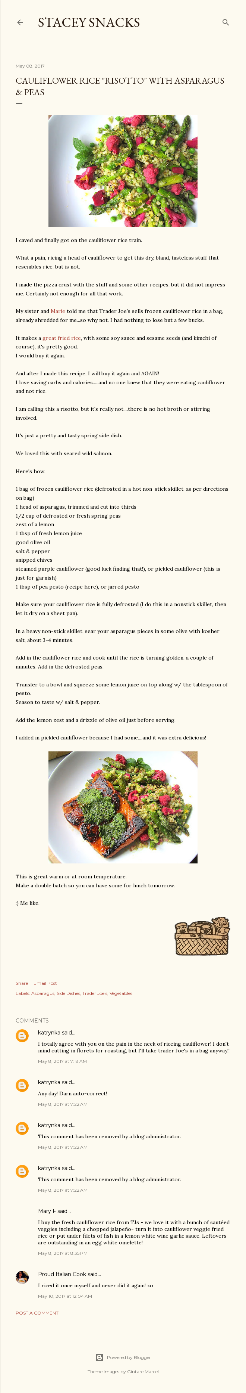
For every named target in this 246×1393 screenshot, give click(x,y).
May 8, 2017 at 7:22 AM (63, 1104)
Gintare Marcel (143, 1371)
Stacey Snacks (89, 22)
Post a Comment (37, 1313)
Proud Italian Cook (62, 1274)
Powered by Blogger (123, 1357)
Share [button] (22, 983)
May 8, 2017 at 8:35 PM (63, 1253)
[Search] (225, 20)
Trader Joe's (94, 993)
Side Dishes (68, 993)
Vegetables (121, 993)
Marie (58, 311)
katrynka (49, 1032)
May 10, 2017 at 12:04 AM (65, 1296)
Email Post (45, 983)
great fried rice (61, 338)
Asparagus (42, 993)
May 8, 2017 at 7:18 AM (62, 1061)
